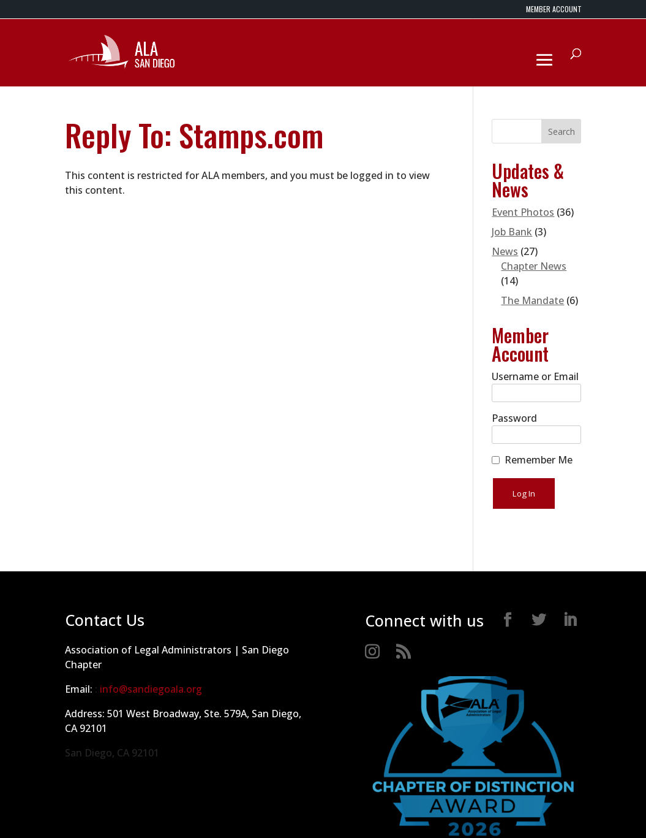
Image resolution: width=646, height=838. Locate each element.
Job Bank (512, 231)
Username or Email (535, 376)
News (505, 251)
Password (514, 418)
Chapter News (533, 266)
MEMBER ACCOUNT (554, 10)
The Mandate (532, 300)
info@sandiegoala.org (151, 689)
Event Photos (523, 212)
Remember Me (539, 460)
